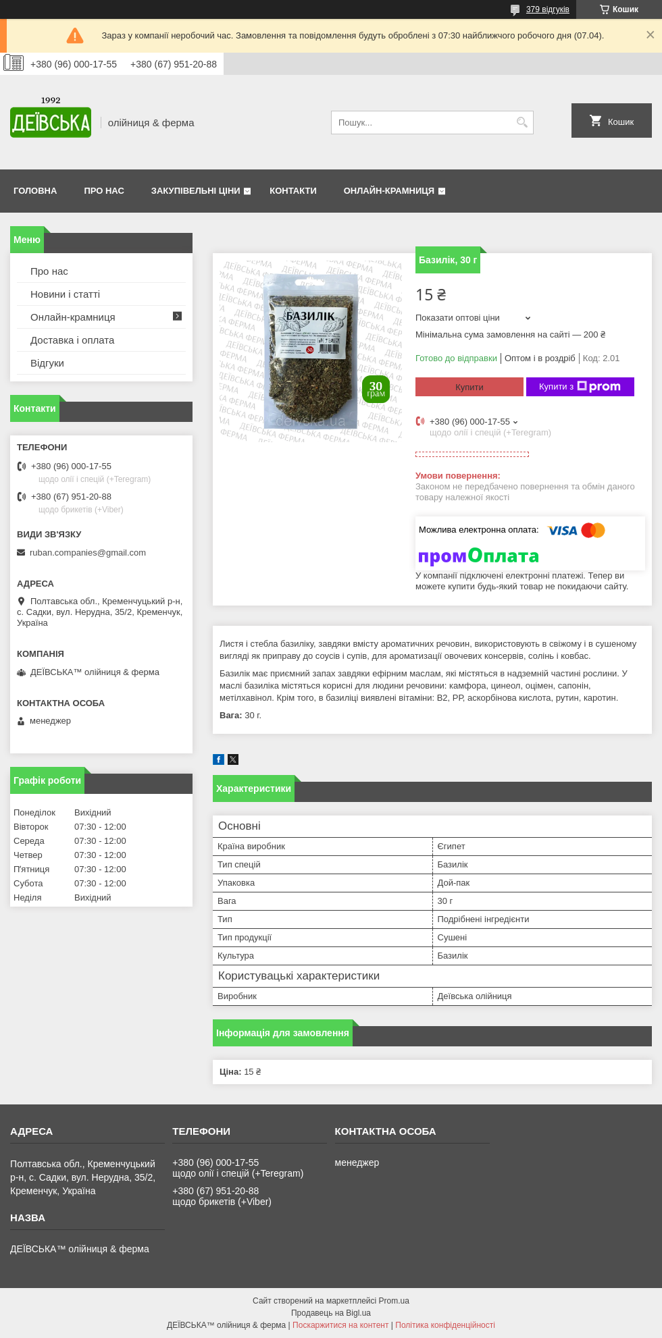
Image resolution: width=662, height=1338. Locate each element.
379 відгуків (547, 9)
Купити (469, 387)
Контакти (293, 191)
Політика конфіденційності (445, 1325)
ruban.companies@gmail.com (88, 552)
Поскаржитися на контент (340, 1325)
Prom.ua (394, 1301)
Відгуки (47, 363)
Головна (35, 191)
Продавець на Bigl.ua (331, 1313)
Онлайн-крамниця (389, 191)
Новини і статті (65, 294)
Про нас (104, 191)
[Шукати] (522, 122)
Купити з (580, 387)
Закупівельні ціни (195, 191)
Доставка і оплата (72, 340)
